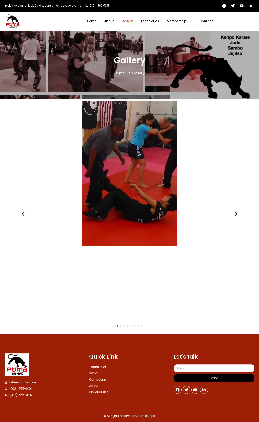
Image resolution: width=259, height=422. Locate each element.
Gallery (127, 21)
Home (91, 21)
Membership (179, 21)
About (109, 21)
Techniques (150, 21)
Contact (206, 21)
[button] (23, 213)
